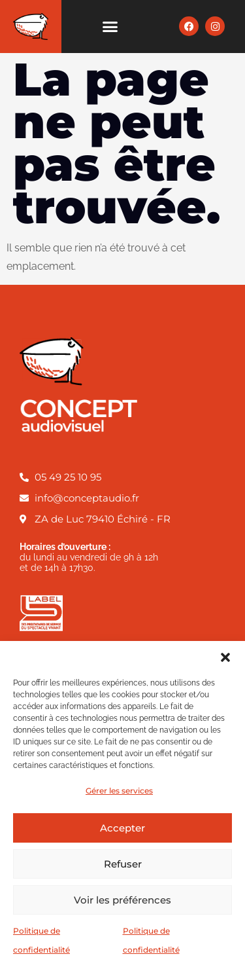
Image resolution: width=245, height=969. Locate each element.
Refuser (123, 864)
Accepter (122, 828)
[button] (225, 657)
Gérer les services (119, 790)
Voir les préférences (122, 900)
